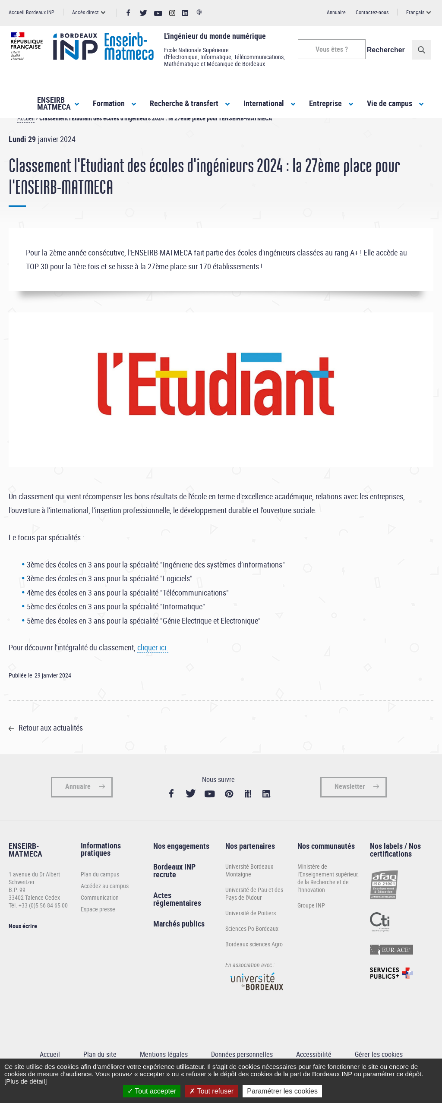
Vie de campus (389, 103)
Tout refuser (211, 1091)
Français (415, 12)
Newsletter (350, 802)
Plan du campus (100, 890)
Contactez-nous (372, 12)
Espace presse (98, 924)
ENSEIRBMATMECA (54, 103)
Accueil (26, 133)
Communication (100, 913)
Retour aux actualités (51, 743)
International (263, 103)
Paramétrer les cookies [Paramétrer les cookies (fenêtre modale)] (282, 1091)
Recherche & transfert (184, 103)
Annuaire (336, 12)
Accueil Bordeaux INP (31, 12)
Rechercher (388, 50)
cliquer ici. (152, 663)
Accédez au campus (105, 901)
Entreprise (325, 103)
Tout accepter (151, 1091)
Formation (109, 103)
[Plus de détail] (25, 1081)
